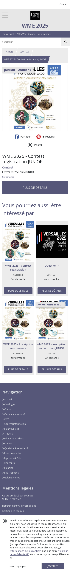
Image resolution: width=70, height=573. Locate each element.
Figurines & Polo (11, 458)
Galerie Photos (11, 477)
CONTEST (24, 51)
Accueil (9, 51)
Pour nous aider (11, 453)
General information (14, 424)
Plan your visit (10, 428)
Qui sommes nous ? (13, 414)
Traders (7, 433)
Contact (64, 4)
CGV (5, 419)
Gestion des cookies (13, 511)
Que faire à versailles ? (15, 448)
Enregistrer (45, 136)
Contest (7, 167)
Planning (7, 467)
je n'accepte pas (17, 566)
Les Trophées (10, 472)
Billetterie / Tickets (13, 438)
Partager (23, 136)
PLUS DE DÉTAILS (35, 188)
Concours (8, 463)
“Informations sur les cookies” (25, 551)
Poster (35, 145)
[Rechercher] (65, 42)
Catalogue (8, 404)
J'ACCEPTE (53, 566)
